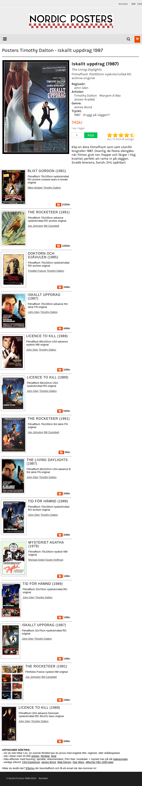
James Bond (83, 107)
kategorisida (120, 759)
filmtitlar (45, 756)
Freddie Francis (37, 270)
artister (35, 756)
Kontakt (123, 3)
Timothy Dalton (85, 95)
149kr (63, 576)
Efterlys (30, 768)
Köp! (91, 135)
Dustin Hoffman (54, 559)
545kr (63, 410)
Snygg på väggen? (96, 115)
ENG (139, 3)
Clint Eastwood (31, 762)
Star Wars (78, 762)
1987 (77, 115)
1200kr (63, 245)
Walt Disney (64, 762)
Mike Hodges (35, 187)
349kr (63, 287)
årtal (53, 756)
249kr (63, 369)
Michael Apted (36, 559)
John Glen (81, 88)
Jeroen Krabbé (84, 99)
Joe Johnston (35, 225)
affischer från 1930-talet (99, 762)
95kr (64, 452)
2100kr (63, 204)
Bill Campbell (51, 225)
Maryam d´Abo (110, 95)
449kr (63, 328)
